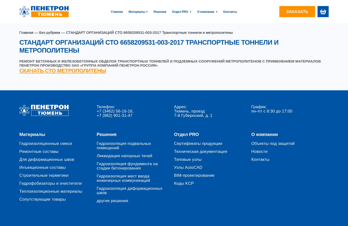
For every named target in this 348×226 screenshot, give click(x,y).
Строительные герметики (43, 175)
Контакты (230, 12)
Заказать (297, 11)
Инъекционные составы (42, 167)
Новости (259, 151)
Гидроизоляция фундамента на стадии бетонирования (127, 166)
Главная (117, 12)
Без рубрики (49, 32)
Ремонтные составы (39, 151)
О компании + (207, 12)
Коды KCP (184, 183)
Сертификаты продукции (198, 143)
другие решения (112, 201)
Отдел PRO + (181, 12)
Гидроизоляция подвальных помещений (124, 145)
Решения (159, 12)
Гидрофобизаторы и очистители (50, 183)
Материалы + (138, 12)
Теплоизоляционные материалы (50, 191)
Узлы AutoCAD (188, 167)
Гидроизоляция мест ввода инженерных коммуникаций (123, 178)
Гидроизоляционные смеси (45, 143)
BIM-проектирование (194, 175)
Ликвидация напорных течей (124, 156)
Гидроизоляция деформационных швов (129, 190)
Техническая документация (200, 151)
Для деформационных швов (46, 159)
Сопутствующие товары (42, 199)
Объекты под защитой (273, 143)
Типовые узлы (188, 159)
